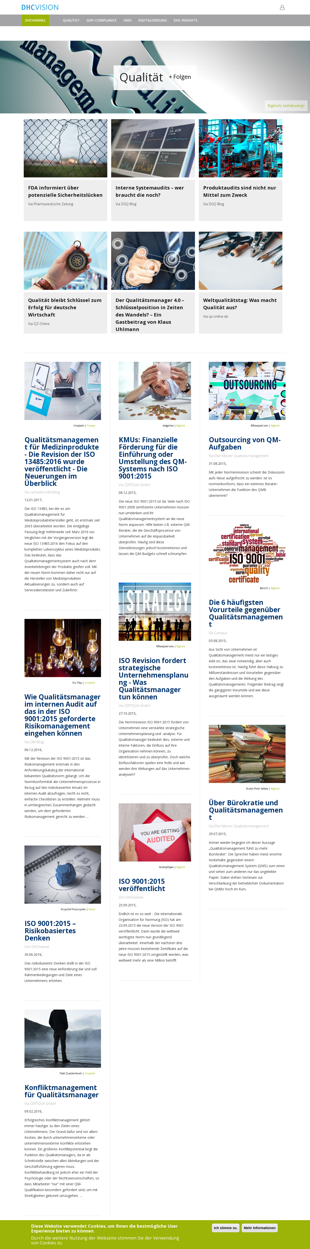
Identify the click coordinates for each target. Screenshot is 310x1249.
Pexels (91, 909)
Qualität (71, 20)
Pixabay (91, 425)
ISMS (128, 20)
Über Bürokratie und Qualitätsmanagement (246, 810)
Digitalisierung (152, 20)
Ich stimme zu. (225, 1228)
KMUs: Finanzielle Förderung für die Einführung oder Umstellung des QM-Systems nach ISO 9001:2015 (153, 458)
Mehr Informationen (260, 1228)
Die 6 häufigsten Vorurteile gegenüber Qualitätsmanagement (246, 613)
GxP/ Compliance (101, 20)
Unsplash (90, 682)
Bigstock (180, 425)
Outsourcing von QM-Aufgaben (245, 443)
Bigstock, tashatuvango (286, 105)
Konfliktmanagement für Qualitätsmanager (61, 1091)
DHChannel (35, 20)
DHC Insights (185, 20)
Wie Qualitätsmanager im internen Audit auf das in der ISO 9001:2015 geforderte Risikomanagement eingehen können (62, 715)
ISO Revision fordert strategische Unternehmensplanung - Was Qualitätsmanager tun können (153, 678)
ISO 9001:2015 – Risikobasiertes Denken (50, 930)
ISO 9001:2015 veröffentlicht (142, 885)
